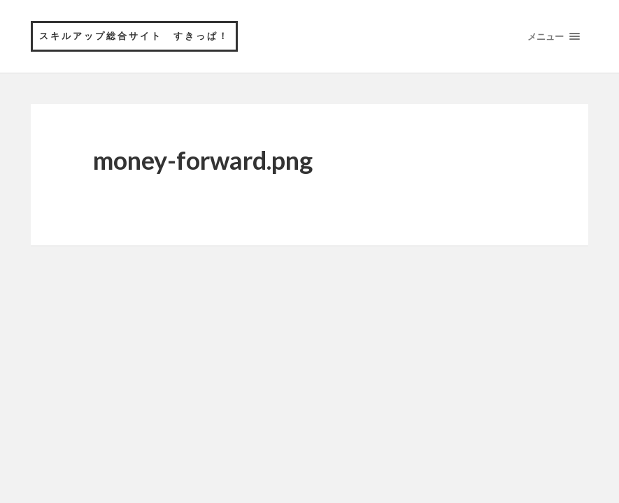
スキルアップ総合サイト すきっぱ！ (134, 35)
